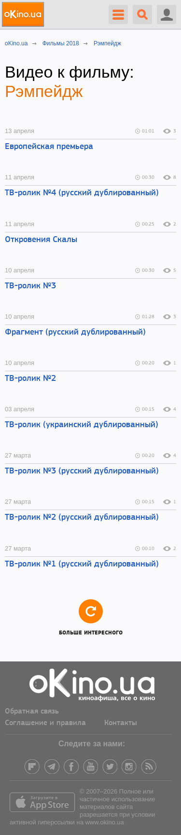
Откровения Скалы (41, 239)
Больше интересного (91, 617)
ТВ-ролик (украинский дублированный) (81, 425)
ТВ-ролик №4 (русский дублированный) (82, 193)
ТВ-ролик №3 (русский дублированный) (82, 471)
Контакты (120, 723)
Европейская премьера (49, 146)
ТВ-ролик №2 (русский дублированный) (82, 517)
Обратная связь (32, 711)
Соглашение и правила (45, 723)
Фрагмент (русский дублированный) (75, 332)
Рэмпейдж (44, 91)
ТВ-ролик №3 (30, 286)
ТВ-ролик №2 (30, 378)
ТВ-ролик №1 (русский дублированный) (82, 564)
